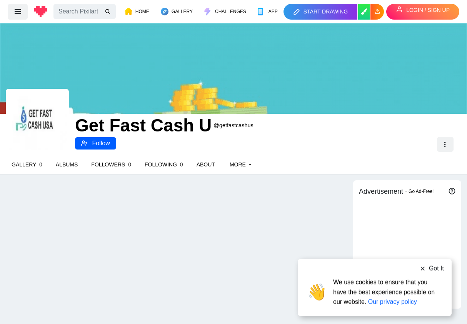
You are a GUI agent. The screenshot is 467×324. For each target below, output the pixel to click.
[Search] (84, 11)
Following (164, 164)
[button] (377, 12)
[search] (108, 12)
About (206, 164)
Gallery (27, 164)
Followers (111, 164)
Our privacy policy (392, 294)
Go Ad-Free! (421, 191)
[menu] (18, 11)
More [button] (238, 164)
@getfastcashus (233, 125)
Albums (67, 164)
